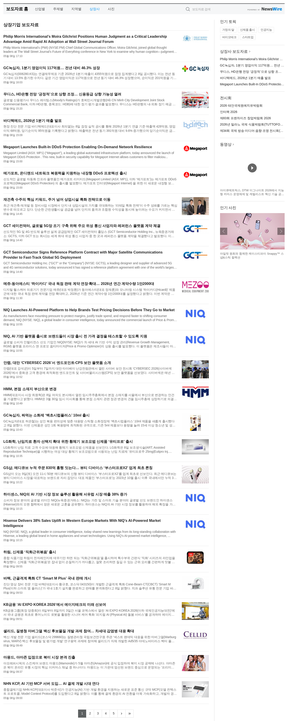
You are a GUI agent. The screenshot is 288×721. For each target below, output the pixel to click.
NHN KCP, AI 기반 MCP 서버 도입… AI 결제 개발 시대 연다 (51, 684)
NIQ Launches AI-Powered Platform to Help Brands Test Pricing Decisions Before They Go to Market (89, 310)
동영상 (226, 144)
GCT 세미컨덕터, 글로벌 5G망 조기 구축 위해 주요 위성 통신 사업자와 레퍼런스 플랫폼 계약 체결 (81, 226)
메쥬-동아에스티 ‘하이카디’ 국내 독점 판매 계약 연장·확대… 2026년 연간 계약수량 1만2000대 (78, 284)
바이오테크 (229, 37)
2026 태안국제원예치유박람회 (241, 105)
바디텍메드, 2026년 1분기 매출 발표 (32, 121)
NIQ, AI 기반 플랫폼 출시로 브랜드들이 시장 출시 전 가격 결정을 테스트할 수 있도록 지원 (75, 336)
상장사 (95, 9)
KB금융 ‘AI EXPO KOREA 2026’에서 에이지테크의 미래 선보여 (54, 604)
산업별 (40, 9)
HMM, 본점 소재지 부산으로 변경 (29, 389)
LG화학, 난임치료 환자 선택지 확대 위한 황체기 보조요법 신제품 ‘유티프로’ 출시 (68, 441)
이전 (223, 231)
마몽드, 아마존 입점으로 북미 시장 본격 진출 (39, 657)
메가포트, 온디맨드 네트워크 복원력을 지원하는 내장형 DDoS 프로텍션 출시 (65, 173)
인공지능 (266, 29)
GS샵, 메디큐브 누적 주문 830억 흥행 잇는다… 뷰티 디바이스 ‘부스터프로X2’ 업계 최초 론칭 (78, 468)
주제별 (58, 9)
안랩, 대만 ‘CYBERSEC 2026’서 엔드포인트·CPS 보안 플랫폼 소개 (57, 363)
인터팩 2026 (228, 112)
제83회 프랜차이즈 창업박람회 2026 (245, 118)
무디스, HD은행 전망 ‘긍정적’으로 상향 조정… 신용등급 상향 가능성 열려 (62, 94)
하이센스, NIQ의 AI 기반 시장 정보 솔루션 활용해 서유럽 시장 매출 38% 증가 (65, 494)
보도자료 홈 (17, 9)
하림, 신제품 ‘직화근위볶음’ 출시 (29, 552)
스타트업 (247, 37)
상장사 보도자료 (234, 51)
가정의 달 (228, 29)
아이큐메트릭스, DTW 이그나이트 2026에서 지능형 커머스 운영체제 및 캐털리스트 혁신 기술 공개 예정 (252, 194)
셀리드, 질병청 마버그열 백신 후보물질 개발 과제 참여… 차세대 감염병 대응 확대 (68, 631)
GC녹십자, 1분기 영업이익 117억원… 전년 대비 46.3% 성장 (51, 68)
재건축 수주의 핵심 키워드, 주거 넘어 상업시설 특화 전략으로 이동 (56, 199)
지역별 (76, 9)
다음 (281, 231)
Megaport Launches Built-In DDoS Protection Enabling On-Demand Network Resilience (77, 147)
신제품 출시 (247, 29)
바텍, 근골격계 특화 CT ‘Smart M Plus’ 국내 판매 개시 (47, 578)
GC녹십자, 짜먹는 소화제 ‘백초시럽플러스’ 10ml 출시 (46, 415)
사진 (111, 9)
